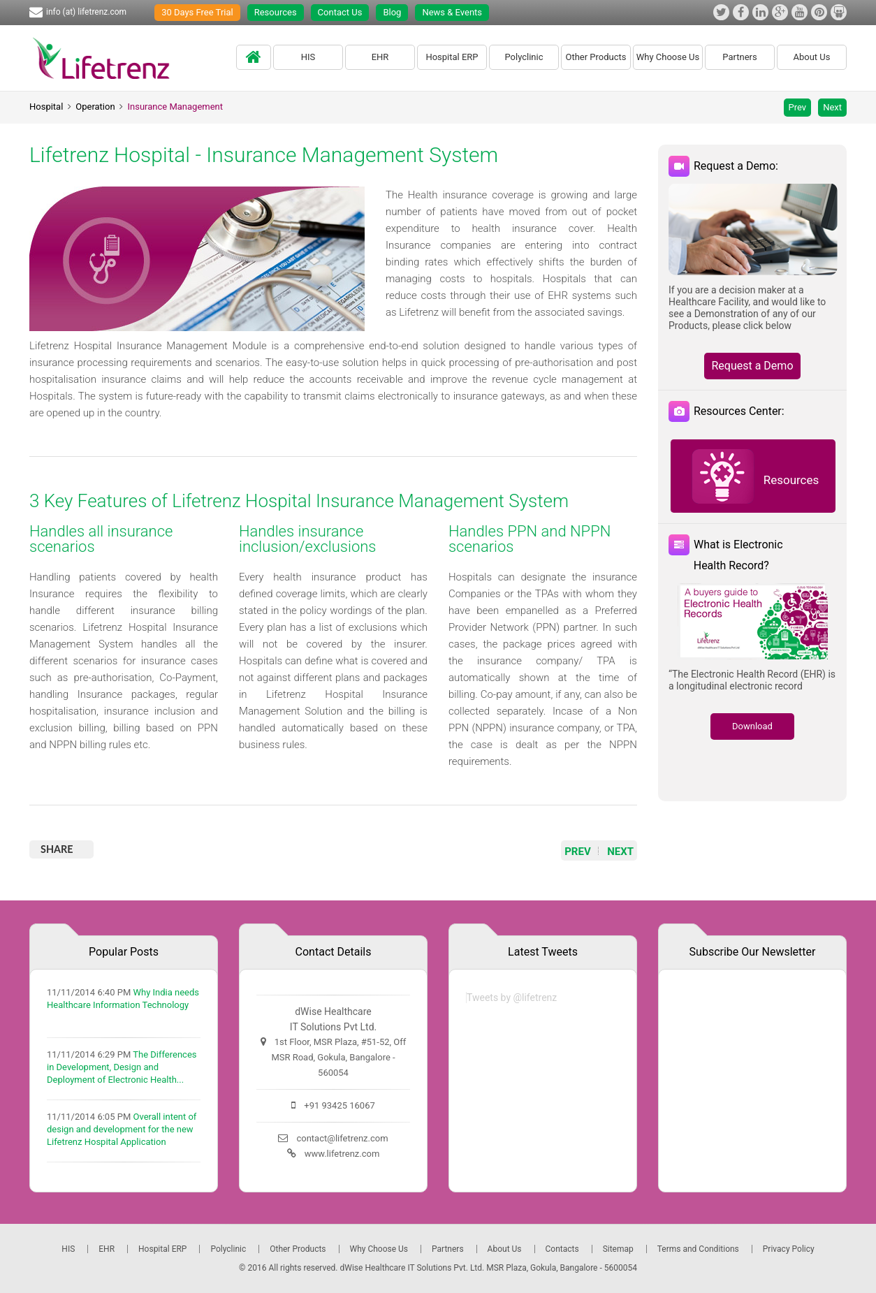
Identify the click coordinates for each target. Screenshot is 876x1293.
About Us (812, 57)
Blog (392, 12)
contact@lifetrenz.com (342, 1138)
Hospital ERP (451, 57)
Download (752, 726)
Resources (275, 12)
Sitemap (618, 1249)
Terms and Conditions (698, 1249)
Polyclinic (523, 57)
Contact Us (340, 12)
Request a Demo (752, 365)
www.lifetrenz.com (342, 1153)
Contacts (562, 1249)
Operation (95, 106)
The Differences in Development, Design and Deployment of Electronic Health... (122, 1067)
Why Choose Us (668, 57)
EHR (380, 57)
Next (832, 107)
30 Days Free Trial (197, 12)
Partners (739, 57)
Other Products (595, 57)
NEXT (620, 851)
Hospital (46, 106)
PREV (577, 851)
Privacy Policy (789, 1249)
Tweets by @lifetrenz (512, 997)
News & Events (452, 12)
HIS (308, 57)
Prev (798, 107)
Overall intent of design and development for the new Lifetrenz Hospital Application (121, 1129)
